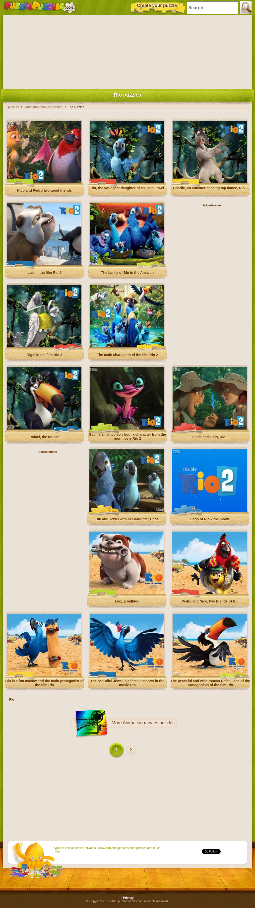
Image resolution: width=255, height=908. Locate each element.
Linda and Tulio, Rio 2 (210, 437)
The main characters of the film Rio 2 (127, 355)
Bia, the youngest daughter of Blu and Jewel (127, 188)
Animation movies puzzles (149, 722)
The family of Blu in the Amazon (127, 273)
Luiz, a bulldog (127, 601)
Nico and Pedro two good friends (44, 190)
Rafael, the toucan (44, 437)
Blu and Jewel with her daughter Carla (127, 519)
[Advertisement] (127, 51)
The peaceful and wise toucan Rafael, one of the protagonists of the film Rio (210, 683)
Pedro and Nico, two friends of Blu (210, 601)
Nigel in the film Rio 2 (44, 355)
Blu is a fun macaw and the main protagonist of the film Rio (44, 683)
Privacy (128, 898)
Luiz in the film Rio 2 (44, 273)
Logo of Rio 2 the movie (210, 519)
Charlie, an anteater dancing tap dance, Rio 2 (210, 188)
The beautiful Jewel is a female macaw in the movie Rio (127, 683)
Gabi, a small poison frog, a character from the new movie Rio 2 (127, 436)
